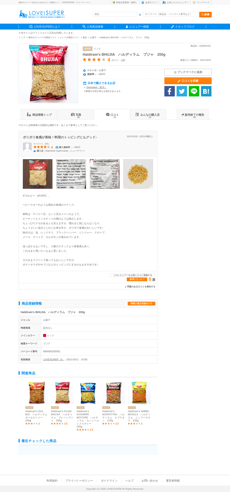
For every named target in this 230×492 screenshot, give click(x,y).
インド (97, 48)
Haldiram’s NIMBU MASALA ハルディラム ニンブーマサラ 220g (139, 416)
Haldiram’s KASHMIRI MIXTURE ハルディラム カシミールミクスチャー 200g (88, 419)
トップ (22, 37)
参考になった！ (137, 279)
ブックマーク (203, 2)
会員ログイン (151, 2)
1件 (123, 60)
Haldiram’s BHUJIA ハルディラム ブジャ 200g (124, 54)
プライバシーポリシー (79, 480)
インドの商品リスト (69, 37)
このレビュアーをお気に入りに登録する (132, 275)
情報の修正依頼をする (141, 303)
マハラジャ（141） (41, 144)
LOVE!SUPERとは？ (47, 26)
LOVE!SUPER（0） (53, 359)
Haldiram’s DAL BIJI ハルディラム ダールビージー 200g (36, 416)
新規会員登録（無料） (127, 2)
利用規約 (52, 480)
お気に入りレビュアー (178, 2)
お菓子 (93, 37)
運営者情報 (173, 480)
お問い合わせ (150, 480)
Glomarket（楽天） (97, 87)
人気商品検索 (95, 26)
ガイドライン (109, 480)
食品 (85, 37)
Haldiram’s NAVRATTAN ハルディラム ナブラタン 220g (113, 416)
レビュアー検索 (139, 26)
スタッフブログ (185, 26)
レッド (50, 335)
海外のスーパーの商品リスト (42, 37)
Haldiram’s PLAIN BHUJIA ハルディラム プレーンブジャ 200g (62, 416)
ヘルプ (129, 480)
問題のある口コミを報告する (141, 286)
